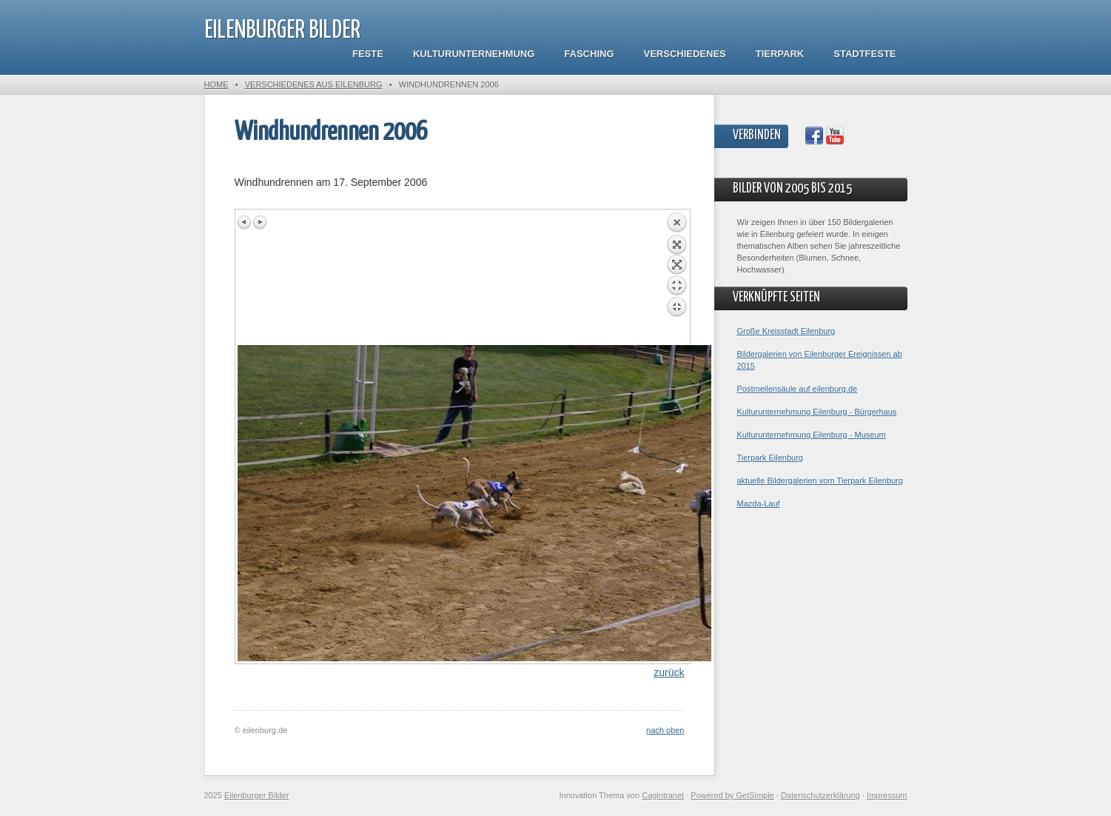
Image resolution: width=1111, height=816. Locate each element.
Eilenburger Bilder (282, 31)
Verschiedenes (685, 53)
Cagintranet (663, 795)
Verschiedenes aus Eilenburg (314, 84)
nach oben (665, 730)
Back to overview (676, 278)
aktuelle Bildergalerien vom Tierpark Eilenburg (820, 480)
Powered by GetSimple (732, 795)
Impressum (887, 795)
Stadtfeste (864, 53)
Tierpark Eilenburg (770, 457)
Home (216, 84)
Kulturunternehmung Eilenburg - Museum (811, 434)
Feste (367, 53)
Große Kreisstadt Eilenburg (786, 331)
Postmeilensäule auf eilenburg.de (797, 388)
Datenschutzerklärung (820, 795)
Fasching (589, 53)
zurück (669, 672)
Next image (259, 222)
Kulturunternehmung (473, 53)
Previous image (245, 222)
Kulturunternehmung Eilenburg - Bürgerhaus (817, 411)
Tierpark (780, 53)
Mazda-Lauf (758, 503)
